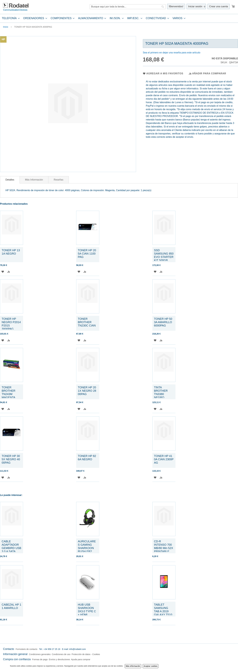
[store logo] (16, 7)
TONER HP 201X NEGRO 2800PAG (87, 391)
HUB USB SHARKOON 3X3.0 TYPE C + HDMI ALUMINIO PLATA (87, 613)
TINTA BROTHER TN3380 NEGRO (161, 392)
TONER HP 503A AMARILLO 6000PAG (163, 322)
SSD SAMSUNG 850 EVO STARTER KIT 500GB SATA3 (164, 257)
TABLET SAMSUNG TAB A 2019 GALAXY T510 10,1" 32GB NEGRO (163, 613)
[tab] (119, 18)
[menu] (119, 18)
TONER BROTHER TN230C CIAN (87, 322)
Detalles (9, 179)
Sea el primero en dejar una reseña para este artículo (171, 52)
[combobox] (128, 6)
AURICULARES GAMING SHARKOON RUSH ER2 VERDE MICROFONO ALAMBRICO (87, 551)
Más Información (34, 179)
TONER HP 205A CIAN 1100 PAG (87, 253)
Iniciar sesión (195, 6)
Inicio (5, 27)
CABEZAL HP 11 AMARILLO (11, 606)
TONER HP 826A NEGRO (87, 457)
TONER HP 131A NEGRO (11, 252)
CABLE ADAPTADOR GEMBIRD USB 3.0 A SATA (11, 546)
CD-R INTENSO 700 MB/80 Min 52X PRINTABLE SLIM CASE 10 (163, 548)
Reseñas (58, 179)
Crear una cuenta (218, 6)
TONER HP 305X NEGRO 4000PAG (11, 459)
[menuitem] (10, 18)
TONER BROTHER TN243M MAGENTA (8, 392)
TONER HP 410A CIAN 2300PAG (164, 459)
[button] (2, 271)
